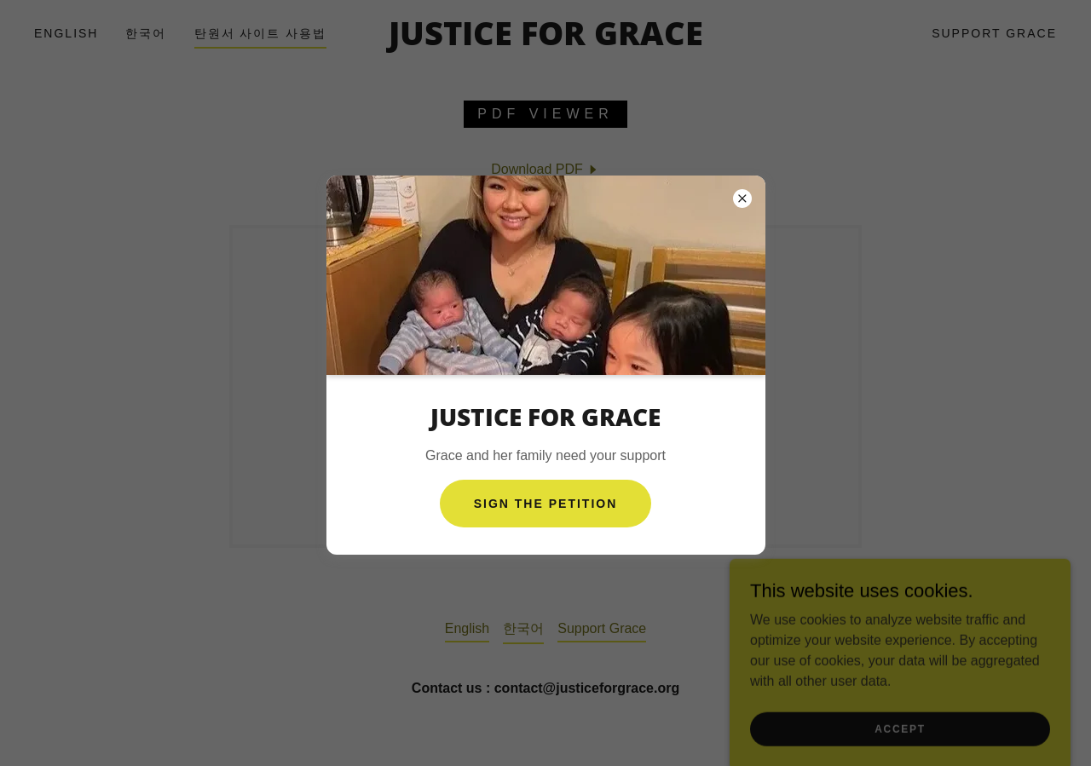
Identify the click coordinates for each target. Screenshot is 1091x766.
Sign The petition (546, 503)
